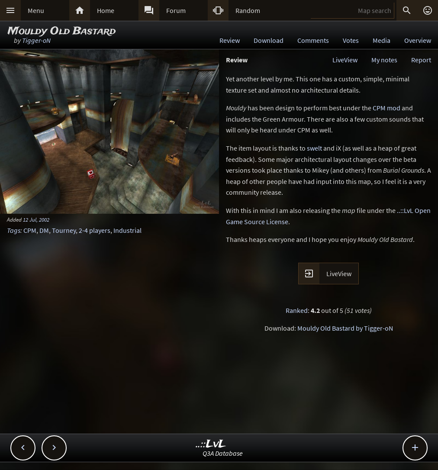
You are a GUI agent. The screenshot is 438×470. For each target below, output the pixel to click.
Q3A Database (223, 453)
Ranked (297, 310)
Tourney (64, 230)
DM (44, 230)
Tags (13, 230)
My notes (384, 59)
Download (268, 40)
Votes (351, 40)
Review (229, 40)
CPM (29, 230)
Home (105, 10)
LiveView (344, 59)
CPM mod (386, 107)
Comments (313, 40)
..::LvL (210, 444)
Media (381, 40)
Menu (36, 10)
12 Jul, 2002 (36, 219)
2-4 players (94, 230)
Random (247, 10)
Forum (176, 10)
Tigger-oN (36, 40)
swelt (314, 148)
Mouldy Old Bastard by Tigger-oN (345, 328)
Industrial (127, 230)
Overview (417, 40)
